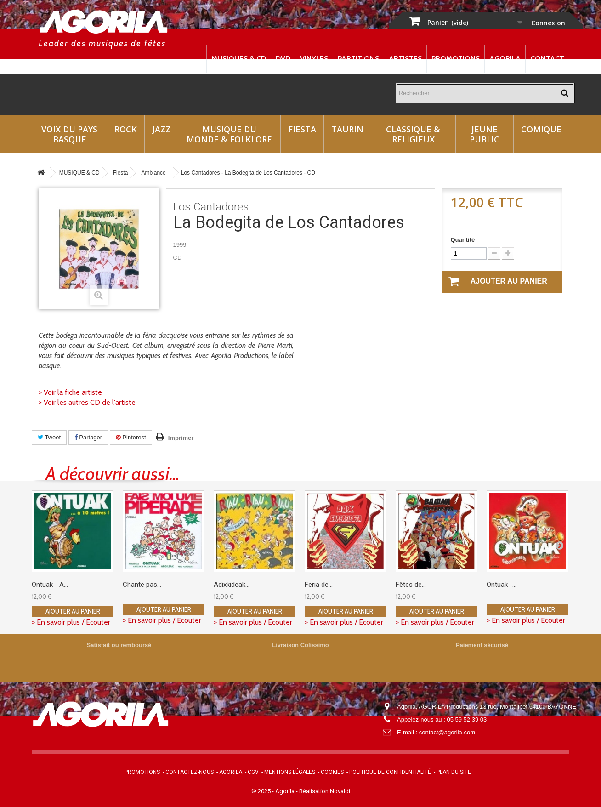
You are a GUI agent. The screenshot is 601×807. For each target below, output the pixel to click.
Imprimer (181, 437)
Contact (547, 58)
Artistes (405, 58)
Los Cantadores (211, 207)
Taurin (347, 129)
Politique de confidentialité (390, 772)
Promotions (455, 58)
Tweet (49, 437)
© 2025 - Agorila (273, 791)
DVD (283, 58)
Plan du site (454, 772)
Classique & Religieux (413, 134)
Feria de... (319, 584)
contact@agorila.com (447, 732)
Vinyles (314, 58)
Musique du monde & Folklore (229, 134)
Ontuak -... (501, 584)
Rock (125, 129)
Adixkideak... (231, 584)
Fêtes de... (411, 584)
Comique (541, 129)
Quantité (463, 239)
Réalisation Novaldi (324, 791)
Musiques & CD (238, 58)
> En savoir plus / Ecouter (71, 622)
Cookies (332, 772)
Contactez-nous (189, 772)
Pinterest (131, 437)
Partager (88, 437)
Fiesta (302, 129)
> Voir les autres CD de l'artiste (87, 402)
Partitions (358, 58)
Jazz (161, 129)
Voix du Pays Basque (69, 134)
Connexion (548, 22)
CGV (253, 772)
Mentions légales (289, 772)
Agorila (505, 58)
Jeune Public (484, 134)
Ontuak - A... (50, 584)
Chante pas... (142, 584)
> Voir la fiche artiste (70, 392)
